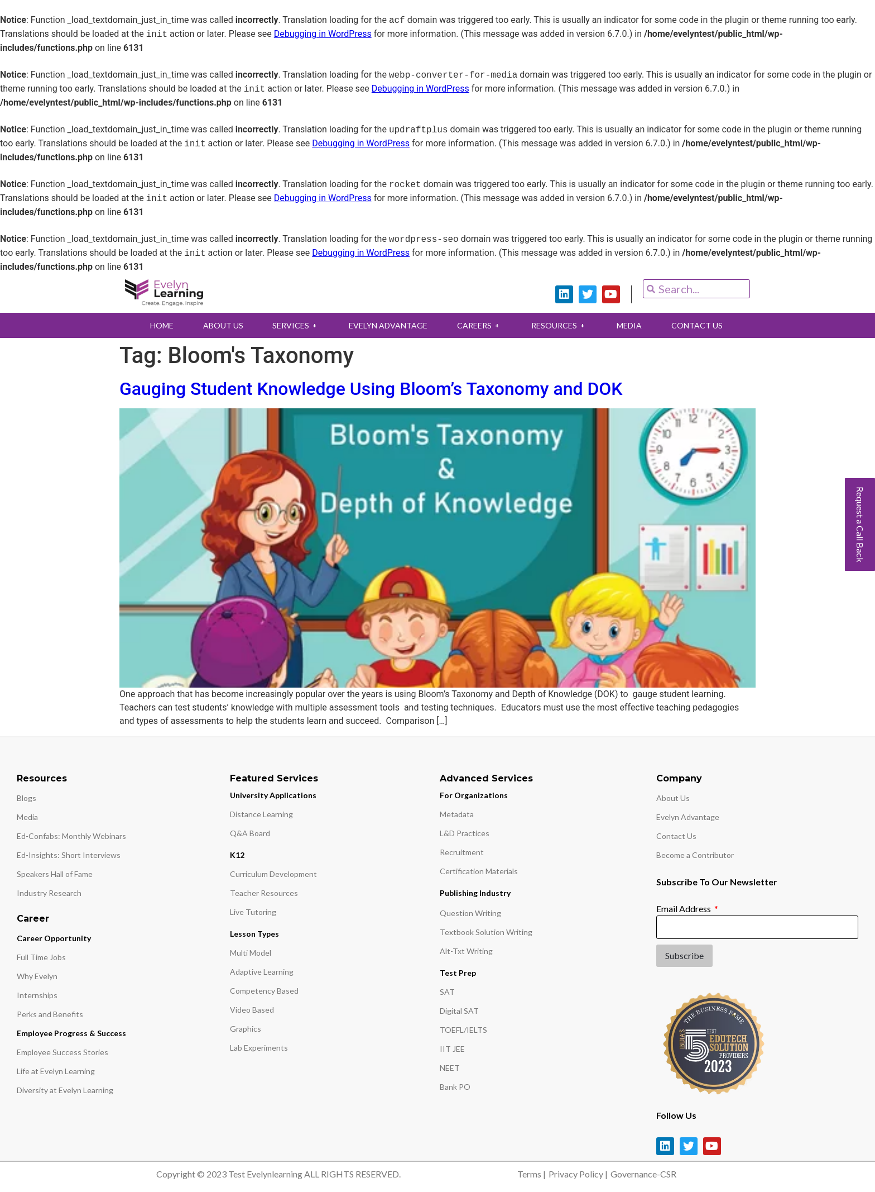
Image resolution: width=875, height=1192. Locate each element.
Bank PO (455, 1086)
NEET (450, 1067)
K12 (237, 855)
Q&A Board (250, 833)
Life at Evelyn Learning (56, 1071)
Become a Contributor (695, 855)
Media (27, 817)
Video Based (252, 1009)
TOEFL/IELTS (463, 1029)
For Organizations (474, 795)
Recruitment (462, 852)
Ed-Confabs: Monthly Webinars (71, 836)
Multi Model (250, 952)
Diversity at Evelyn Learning (65, 1090)
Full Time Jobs (41, 957)
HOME (157, 325)
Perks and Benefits (50, 1014)
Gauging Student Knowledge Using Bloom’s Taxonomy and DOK (371, 388)
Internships (37, 995)
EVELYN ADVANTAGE (387, 325)
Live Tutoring (253, 912)
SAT (447, 991)
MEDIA (632, 325)
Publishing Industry (475, 893)
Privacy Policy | (578, 1174)
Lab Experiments (259, 1047)
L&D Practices (464, 833)
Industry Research (49, 893)
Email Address (684, 908)
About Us (673, 798)
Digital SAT (459, 1010)
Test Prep (458, 973)
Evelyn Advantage (687, 817)
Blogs (26, 798)
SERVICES (294, 325)
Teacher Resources (264, 893)
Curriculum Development (273, 874)
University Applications (273, 795)
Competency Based (264, 990)
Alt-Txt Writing (466, 951)
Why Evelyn (37, 976)
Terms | (531, 1174)
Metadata (457, 814)
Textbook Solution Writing (486, 932)
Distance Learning (261, 814)
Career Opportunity (54, 938)
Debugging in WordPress (323, 34)
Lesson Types (254, 933)
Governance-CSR (643, 1174)
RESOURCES (561, 325)
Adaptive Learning (262, 971)
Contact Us (676, 836)
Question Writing (470, 913)
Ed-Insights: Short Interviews (69, 855)
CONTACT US (701, 325)
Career (33, 918)
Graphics (245, 1028)
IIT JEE (452, 1048)
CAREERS (480, 325)
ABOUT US (220, 325)
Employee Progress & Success (71, 1033)
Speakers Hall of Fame (55, 874)
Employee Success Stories (62, 1052)
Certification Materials (479, 871)
